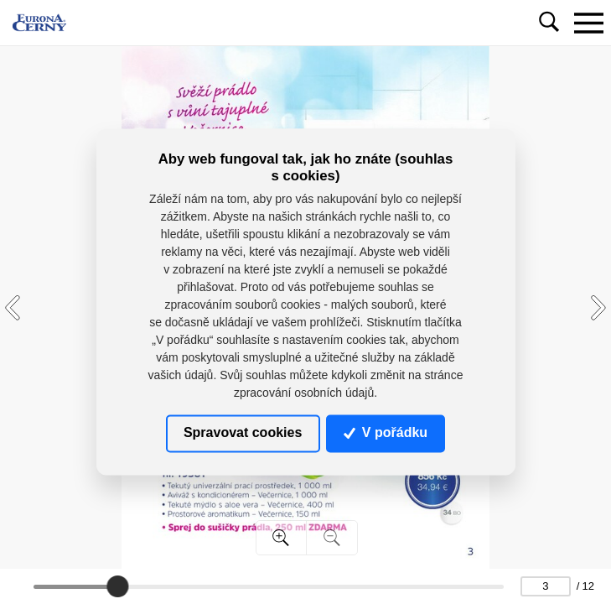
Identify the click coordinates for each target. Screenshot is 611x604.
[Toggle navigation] (588, 22)
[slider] (117, 586)
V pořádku (385, 433)
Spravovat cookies (243, 433)
